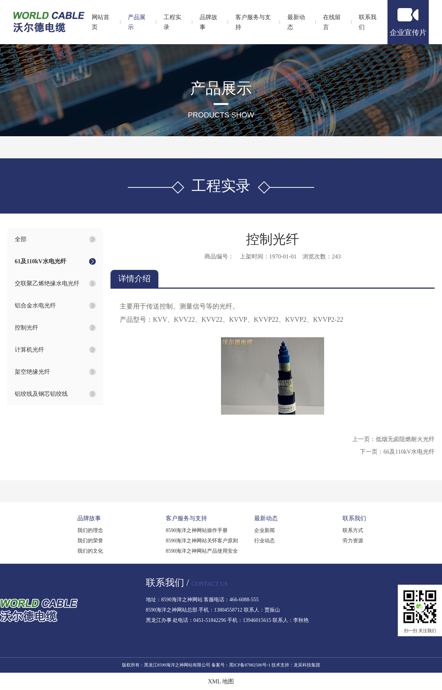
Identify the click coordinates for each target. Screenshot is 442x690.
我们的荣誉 (90, 540)
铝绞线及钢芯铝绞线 (41, 394)
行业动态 (264, 540)
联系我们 (354, 518)
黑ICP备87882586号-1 (250, 665)
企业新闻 (264, 530)
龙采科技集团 (307, 665)
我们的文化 (90, 551)
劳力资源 (353, 540)
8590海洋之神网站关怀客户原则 (202, 540)
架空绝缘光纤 (32, 372)
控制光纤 (26, 327)
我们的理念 (90, 530)
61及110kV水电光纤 (40, 261)
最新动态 (266, 518)
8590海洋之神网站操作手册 (197, 530)
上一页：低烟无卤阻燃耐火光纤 (393, 439)
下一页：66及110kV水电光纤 (397, 451)
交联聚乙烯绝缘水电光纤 (47, 283)
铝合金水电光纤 (35, 305)
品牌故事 (89, 518)
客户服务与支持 (186, 518)
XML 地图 (221, 681)
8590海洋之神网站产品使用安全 (202, 551)
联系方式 (353, 530)
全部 (21, 239)
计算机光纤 (29, 349)
